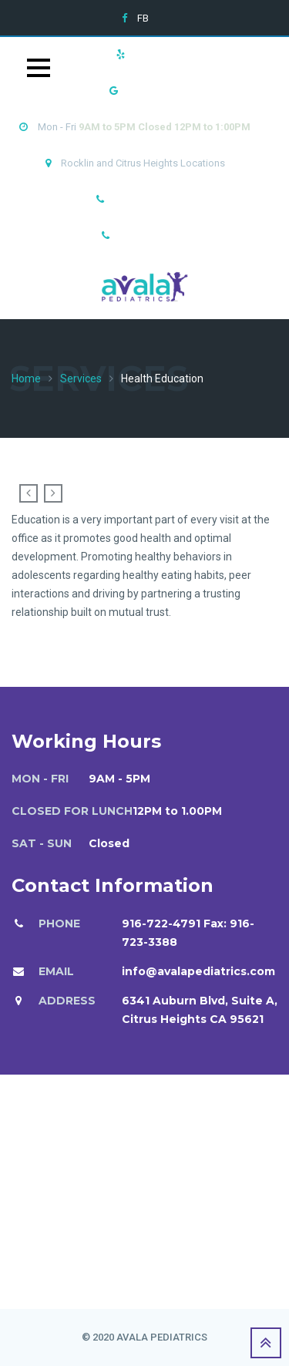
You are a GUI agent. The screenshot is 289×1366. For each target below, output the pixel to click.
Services (81, 378)
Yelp (144, 54)
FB (143, 18)
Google (144, 90)
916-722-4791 (144, 199)
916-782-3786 (149, 235)
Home (26, 378)
